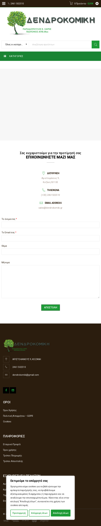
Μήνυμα (6, 262)
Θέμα (4, 246)
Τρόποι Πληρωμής (12, 455)
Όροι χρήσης (9, 450)
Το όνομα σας (9, 219)
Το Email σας (9, 232)
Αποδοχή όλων (60, 513)
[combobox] (15, 44)
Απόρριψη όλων (39, 513)
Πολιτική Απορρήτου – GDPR (18, 416)
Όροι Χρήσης (10, 410)
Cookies (7, 421)
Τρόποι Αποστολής (13, 461)
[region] (40, 498)
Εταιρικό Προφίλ (12, 444)
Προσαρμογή (19, 513)
